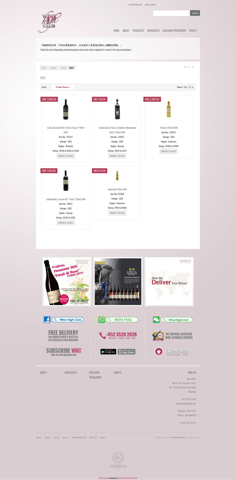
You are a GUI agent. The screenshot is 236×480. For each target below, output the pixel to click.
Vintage (53, 67)
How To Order (150, 4)
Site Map (56, 437)
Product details (65, 155)
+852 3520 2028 (189, 399)
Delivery (65, 437)
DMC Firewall (103, 478)
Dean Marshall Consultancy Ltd (127, 478)
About (126, 31)
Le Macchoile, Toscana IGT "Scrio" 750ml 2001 (66, 199)
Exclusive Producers (174, 31)
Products (138, 31)
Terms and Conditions (79, 437)
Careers (102, 437)
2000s (63, 67)
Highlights (153, 31)
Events (193, 31)
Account (38, 437)
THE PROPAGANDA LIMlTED (178, 437)
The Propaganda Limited (118, 461)
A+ (185, 67)
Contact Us (93, 437)
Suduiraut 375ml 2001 (117, 189)
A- (192, 67)
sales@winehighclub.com (186, 403)
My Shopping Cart (135, 4)
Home (116, 31)
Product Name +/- (63, 87)
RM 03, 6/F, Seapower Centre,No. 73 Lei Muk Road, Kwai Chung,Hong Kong (182, 387)
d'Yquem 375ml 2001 (169, 127)
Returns (47, 437)
